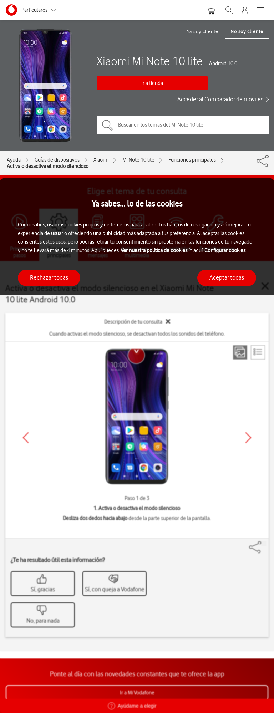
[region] (137, 445)
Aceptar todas (226, 277)
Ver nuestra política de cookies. (154, 250)
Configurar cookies (224, 250)
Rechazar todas (49, 277)
